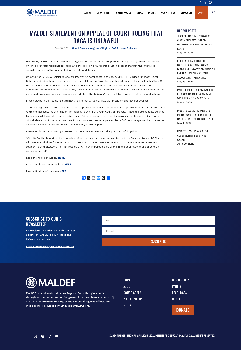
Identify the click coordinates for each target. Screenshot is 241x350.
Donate (201, 12)
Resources (186, 12)
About (87, 12)
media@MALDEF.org (77, 305)
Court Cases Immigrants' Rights (91, 48)
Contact (178, 299)
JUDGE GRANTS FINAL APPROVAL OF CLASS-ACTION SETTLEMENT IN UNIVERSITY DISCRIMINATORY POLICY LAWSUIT (194, 42)
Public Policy (123, 12)
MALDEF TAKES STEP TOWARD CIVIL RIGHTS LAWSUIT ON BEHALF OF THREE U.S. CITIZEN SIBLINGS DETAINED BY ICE (195, 115)
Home (127, 280)
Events (152, 12)
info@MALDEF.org (52, 301)
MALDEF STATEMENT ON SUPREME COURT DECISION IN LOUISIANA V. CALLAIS (192, 135)
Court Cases (104, 12)
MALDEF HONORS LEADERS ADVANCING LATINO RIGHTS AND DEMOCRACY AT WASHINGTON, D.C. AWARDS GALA (195, 94)
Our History (168, 12)
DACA (114, 48)
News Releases (128, 48)
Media (140, 12)
